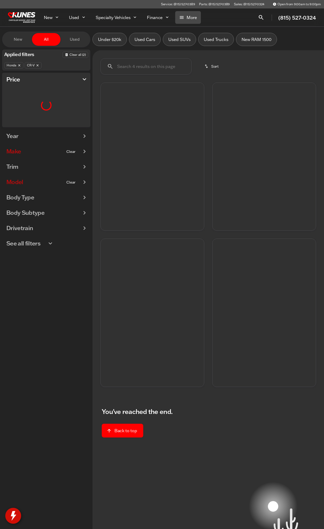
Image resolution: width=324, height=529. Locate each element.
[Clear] (71, 162)
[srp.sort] (212, 66)
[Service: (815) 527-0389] (178, 4)
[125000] (72, 126)
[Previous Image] (108, 121)
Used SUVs (179, 39)
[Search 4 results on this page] (146, 66)
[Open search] (261, 17)
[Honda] (14, 65)
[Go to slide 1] (136, 154)
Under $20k (109, 39)
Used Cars (145, 39)
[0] (16, 126)
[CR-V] (33, 65)
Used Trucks (216, 39)
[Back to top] (122, 430)
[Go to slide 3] (152, 154)
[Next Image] (196, 121)
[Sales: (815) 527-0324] (249, 4)
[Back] (75, 55)
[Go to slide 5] (167, 154)
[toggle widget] (13, 516)
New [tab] (18, 39)
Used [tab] (75, 39)
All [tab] (46, 39)
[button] (108, 121)
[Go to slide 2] (144, 154)
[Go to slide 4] (159, 154)
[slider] (12, 99)
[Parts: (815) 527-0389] (214, 4)
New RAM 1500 (256, 39)
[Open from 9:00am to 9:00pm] (297, 4)
